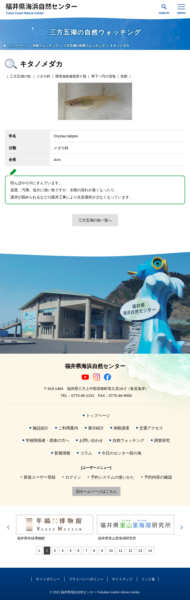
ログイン (73, 477)
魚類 (123, 76)
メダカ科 (43, 76)
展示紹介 (96, 428)
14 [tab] (150, 551)
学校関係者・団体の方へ (47, 440)
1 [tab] (39, 551)
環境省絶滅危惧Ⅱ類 (70, 76)
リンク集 (148, 579)
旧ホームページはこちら (96, 491)
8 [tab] (94, 551)
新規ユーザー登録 (39, 477)
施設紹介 (40, 428)
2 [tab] (47, 551)
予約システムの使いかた (112, 477)
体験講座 (121, 428)
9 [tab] (102, 551)
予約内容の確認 (158, 477)
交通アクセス (151, 428)
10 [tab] (111, 551)
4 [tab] (63, 551)
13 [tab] (140, 551)
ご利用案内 (68, 428)
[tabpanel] (55, 528)
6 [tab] (78, 551)
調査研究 (162, 440)
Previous (9, 527)
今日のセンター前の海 (121, 453)
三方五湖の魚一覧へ (95, 220)
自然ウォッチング (128, 440)
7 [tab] (86, 551)
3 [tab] (55, 551)
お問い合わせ (91, 440)
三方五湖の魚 (20, 76)
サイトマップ (122, 579)
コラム (86, 453)
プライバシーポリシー (86, 579)
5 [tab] (70, 551)
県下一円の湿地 (103, 76)
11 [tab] (121, 551)
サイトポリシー (48, 579)
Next (180, 527)
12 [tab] (130, 551)
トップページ (98, 415)
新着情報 (62, 453)
